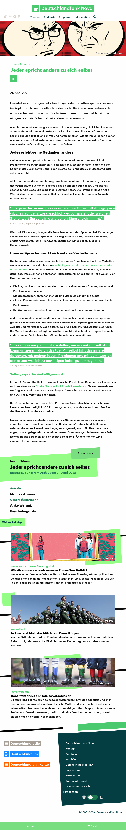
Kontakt (70, 748)
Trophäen (71, 759)
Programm (65, 17)
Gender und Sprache (78, 786)
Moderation (83, 17)
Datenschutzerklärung (79, 764)
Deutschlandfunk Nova (80, 743)
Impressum (73, 770)
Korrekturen (73, 775)
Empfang (71, 753)
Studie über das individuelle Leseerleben (61, 386)
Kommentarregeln (77, 780)
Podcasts (49, 17)
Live (31, 826)
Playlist (95, 826)
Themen (35, 17)
